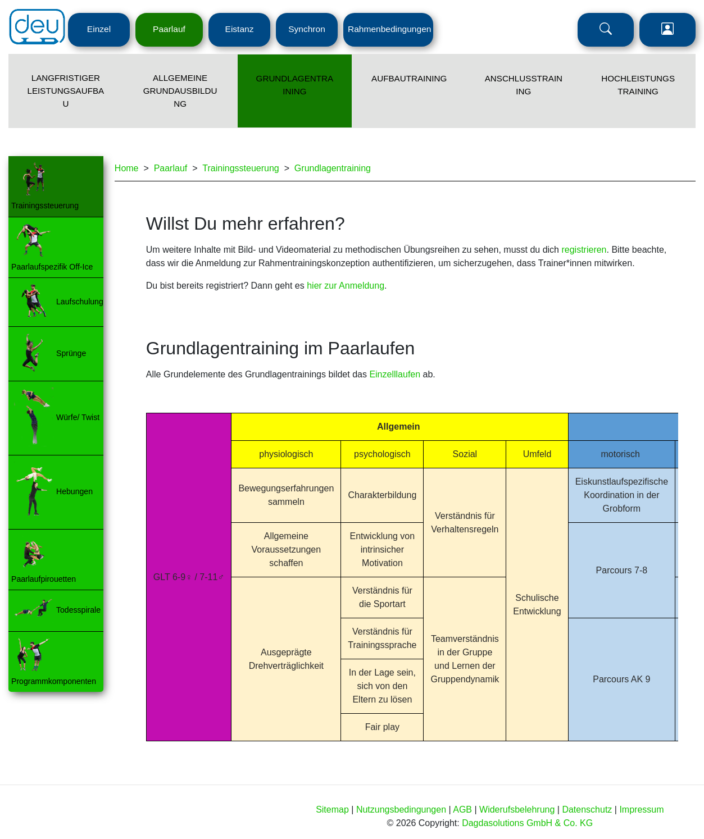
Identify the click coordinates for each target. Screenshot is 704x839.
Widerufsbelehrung (517, 809)
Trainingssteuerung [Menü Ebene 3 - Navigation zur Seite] (45, 205)
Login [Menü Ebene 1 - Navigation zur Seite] (667, 30)
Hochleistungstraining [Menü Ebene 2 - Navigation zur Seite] (638, 85)
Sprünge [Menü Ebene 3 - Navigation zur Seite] (71, 352)
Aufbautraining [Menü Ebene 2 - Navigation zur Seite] (409, 78)
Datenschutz (587, 809)
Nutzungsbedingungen (401, 809)
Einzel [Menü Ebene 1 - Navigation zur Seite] (99, 29)
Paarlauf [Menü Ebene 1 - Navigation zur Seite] (169, 29)
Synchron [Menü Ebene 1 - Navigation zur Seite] (306, 29)
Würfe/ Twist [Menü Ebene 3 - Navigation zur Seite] (77, 417)
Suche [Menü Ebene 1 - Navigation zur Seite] (606, 30)
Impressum (641, 809)
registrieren (583, 249)
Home (127, 168)
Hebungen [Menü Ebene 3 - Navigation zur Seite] (74, 491)
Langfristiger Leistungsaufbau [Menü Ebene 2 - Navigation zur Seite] (66, 90)
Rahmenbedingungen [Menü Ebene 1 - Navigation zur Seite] (389, 29)
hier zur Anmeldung (345, 285)
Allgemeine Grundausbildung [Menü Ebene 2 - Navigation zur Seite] (180, 90)
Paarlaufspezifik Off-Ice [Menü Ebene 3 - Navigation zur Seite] (52, 266)
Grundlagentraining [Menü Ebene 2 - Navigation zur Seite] (295, 85)
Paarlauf (171, 168)
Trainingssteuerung (240, 168)
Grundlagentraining (332, 168)
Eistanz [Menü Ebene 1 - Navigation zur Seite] (239, 29)
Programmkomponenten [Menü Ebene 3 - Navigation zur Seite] (53, 681)
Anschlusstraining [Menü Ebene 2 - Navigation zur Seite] (523, 85)
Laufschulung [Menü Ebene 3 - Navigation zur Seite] (79, 301)
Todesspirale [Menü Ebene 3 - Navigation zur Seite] (78, 609)
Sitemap (332, 809)
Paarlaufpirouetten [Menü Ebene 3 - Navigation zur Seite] (43, 578)
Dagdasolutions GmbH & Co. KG (527, 823)
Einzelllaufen (394, 374)
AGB (462, 809)
